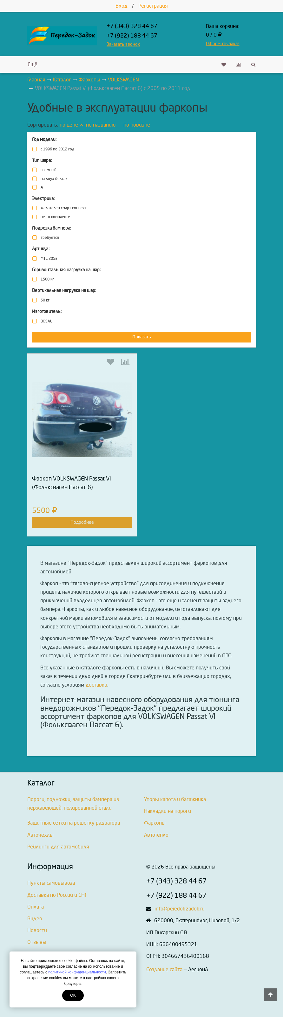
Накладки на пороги (167, 811)
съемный (48, 170)
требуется (50, 238)
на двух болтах (54, 179)
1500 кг (47, 279)
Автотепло (156, 835)
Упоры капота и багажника (175, 799)
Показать (141, 337)
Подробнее (82, 522)
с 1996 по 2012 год (57, 149)
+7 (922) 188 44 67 (132, 36)
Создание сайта (164, 969)
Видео (34, 918)
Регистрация (153, 6)
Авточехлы (40, 835)
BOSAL (46, 321)
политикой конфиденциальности (77, 972)
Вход (121, 6)
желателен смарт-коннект (64, 208)
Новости (37, 930)
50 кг (45, 300)
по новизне (136, 125)
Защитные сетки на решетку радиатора (73, 823)
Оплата (35, 907)
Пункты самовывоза (51, 883)
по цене (71, 125)
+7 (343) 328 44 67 (132, 26)
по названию (100, 125)
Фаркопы (155, 823)
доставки (96, 685)
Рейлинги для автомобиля (58, 846)
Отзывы (36, 942)
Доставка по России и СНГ (57, 895)
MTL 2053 (49, 259)
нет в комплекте (55, 217)
